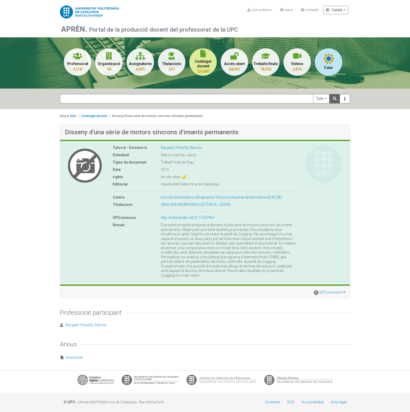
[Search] (334, 99)
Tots (319, 98)
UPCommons (332, 292)
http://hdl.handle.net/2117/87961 (188, 218)
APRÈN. (75, 29)
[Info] (345, 99)
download (72, 357)
